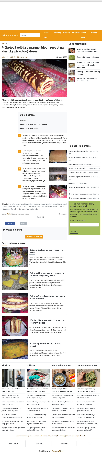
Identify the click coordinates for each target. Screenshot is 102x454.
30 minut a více (22, 57)
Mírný (4, 57)
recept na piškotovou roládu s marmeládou (32, 207)
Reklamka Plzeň (57, 451)
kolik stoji (72, 183)
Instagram (64, 443)
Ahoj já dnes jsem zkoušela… (79, 151)
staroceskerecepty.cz (62, 365)
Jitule (9, 214)
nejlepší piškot (52, 207)
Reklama (44, 436)
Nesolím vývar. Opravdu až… (78, 168)
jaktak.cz (6, 365)
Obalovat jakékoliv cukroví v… (79, 158)
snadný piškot (17, 209)
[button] (34, 78)
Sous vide (83, 35)
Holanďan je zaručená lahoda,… (79, 187)
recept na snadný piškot (30, 209)
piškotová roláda (34, 204)
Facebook (39, 443)
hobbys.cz (31, 365)
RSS (90, 443)
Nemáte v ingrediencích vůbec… (80, 177)
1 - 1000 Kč (11, 57)
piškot (14, 204)
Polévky (57, 33)
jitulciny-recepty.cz (10, 35)
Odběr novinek (13, 444)
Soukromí (69, 436)
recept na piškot (22, 204)
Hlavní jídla (46, 35)
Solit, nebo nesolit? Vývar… (78, 173)
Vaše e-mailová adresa (78, 221)
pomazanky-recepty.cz (88, 365)
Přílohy (94, 33)
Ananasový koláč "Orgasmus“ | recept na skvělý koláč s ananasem (88, 65)
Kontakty (35, 436)
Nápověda (52, 436)
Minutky (76, 33)
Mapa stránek (80, 436)
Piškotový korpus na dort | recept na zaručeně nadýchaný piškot (46, 274)
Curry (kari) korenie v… (76, 164)
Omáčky (66, 33)
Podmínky (61, 436)
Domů (4, 43)
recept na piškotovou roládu (50, 204)
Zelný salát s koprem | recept (88, 57)
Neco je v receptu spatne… (78, 194)
